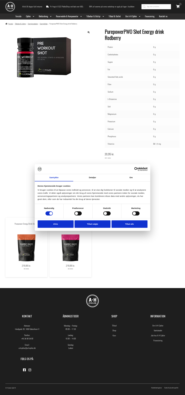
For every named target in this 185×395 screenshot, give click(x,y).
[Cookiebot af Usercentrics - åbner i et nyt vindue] (136, 169)
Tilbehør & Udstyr (93, 16)
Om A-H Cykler (131, 16)
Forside (18, 16)
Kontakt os (163, 16)
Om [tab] (131, 177)
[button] (89, 32)
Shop (114, 331)
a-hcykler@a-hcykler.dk (27, 348)
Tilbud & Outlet (115, 16)
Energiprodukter (33, 24)
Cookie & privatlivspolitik (171, 388)
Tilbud (114, 326)
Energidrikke (44, 24)
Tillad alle (129, 224)
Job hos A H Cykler (158, 336)
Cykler (28, 16)
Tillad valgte (92, 224)
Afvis (55, 224)
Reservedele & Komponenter (67, 16)
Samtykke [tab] (54, 177)
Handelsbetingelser (156, 388)
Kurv (114, 336)
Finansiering (149, 16)
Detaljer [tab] (92, 177)
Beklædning (43, 16)
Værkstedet (158, 331)
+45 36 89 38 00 (27, 339)
